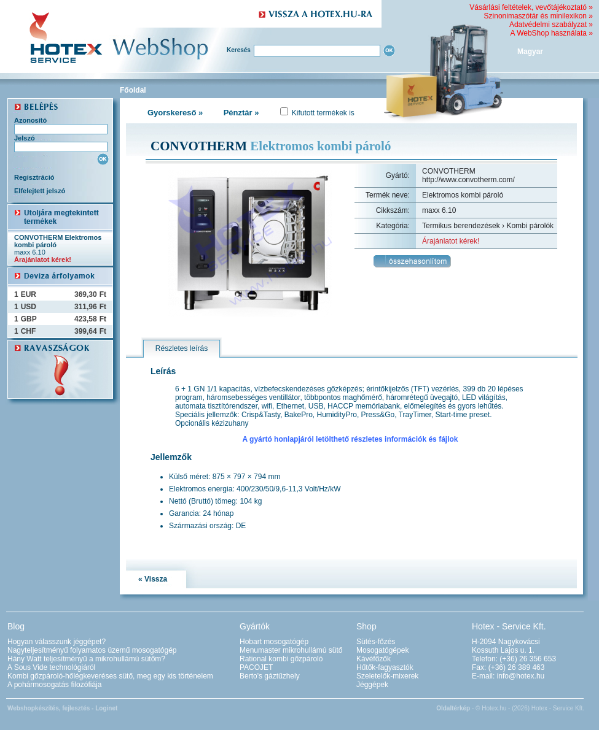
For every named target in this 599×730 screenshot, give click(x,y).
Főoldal (133, 90)
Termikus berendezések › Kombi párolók (488, 225)
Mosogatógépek (382, 650)
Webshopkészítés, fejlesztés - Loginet (62, 708)
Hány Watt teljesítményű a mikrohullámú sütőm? (86, 659)
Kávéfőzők (373, 659)
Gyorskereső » (175, 112)
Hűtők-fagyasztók (384, 667)
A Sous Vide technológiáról (51, 667)
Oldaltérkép (453, 708)
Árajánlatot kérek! (42, 259)
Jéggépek (372, 684)
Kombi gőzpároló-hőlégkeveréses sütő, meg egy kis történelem (110, 676)
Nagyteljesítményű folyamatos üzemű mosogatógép (91, 650)
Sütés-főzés (375, 641)
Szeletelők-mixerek (387, 676)
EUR (28, 294)
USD (28, 306)
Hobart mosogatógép (274, 641)
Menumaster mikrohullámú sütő (291, 650)
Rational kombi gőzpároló (281, 659)
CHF (28, 331)
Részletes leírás (181, 348)
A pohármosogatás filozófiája (54, 684)
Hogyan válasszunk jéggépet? (56, 641)
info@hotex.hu (521, 676)
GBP (29, 319)
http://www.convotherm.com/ (468, 179)
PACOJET (256, 667)
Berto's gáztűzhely (270, 676)
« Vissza (152, 579)
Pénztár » (241, 112)
